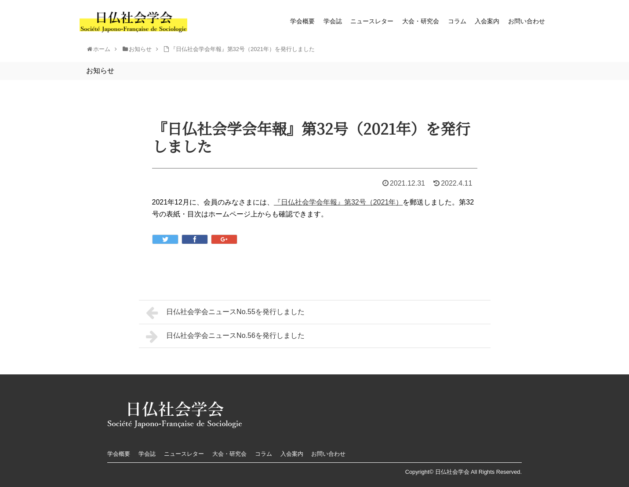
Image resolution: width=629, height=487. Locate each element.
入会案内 (487, 21)
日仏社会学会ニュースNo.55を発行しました (225, 313)
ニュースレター (371, 21)
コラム (457, 21)
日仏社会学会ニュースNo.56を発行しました (225, 337)
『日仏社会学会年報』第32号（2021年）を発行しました (242, 49)
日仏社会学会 (452, 472)
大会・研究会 (420, 21)
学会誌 (333, 21)
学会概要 (302, 21)
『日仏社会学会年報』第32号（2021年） (338, 202)
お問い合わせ (526, 21)
